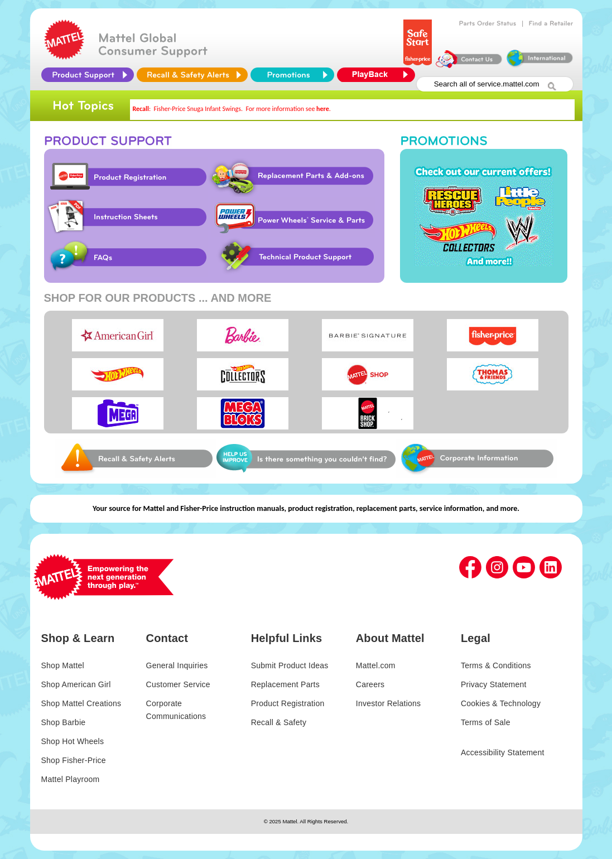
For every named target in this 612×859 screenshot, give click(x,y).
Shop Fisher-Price (73, 760)
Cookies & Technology (501, 703)
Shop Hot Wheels (72, 741)
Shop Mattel (62, 665)
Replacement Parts (285, 684)
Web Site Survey (135, 458)
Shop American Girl (76, 684)
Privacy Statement (494, 684)
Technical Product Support (298, 257)
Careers (370, 684)
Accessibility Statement (502, 752)
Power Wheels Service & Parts (293, 217)
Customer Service (178, 684)
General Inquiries (177, 665)
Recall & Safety (278, 722)
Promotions (483, 216)
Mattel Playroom (70, 779)
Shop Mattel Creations (81, 703)
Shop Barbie (63, 722)
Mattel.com (376, 665)
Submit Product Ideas (290, 665)
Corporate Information (476, 458)
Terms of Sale (485, 722)
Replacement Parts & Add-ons (295, 177)
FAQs (126, 257)
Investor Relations (388, 703)
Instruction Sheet (126, 217)
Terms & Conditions (496, 665)
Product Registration (126, 177)
